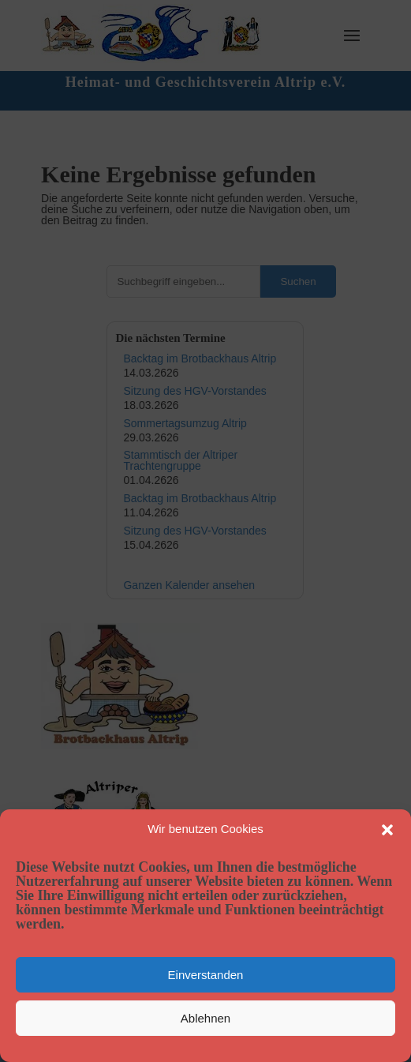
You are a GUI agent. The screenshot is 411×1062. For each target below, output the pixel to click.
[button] (387, 830)
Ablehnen (205, 1018)
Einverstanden (206, 974)
